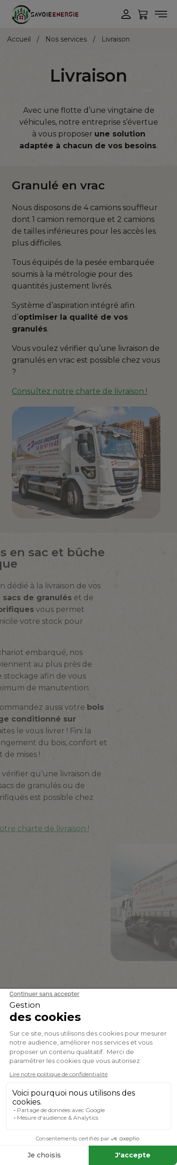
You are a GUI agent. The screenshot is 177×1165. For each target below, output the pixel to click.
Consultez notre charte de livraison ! (79, 391)
